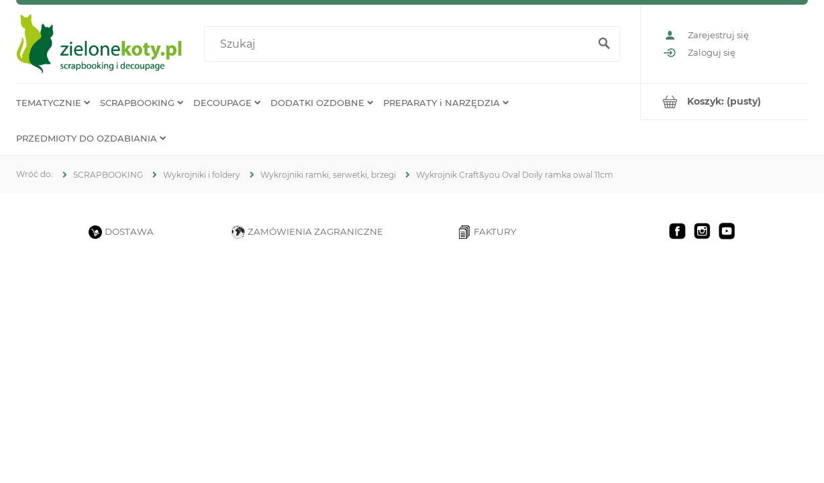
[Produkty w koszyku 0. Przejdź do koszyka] (724, 101)
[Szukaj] (603, 44)
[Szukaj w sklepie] (399, 44)
